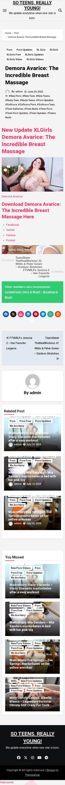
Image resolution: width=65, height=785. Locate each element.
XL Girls (41, 49)
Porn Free (25, 421)
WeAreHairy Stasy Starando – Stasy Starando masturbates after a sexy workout (29, 436)
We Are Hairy (17, 426)
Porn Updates (24, 49)
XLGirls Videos (35, 59)
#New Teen (28, 96)
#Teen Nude (31, 108)
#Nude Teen (12, 100)
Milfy (14, 681)
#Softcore (11, 104)
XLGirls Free (14, 54)
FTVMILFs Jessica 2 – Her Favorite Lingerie (36, 273)
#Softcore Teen (46, 104)
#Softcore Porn (27, 104)
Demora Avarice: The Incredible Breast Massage (32, 75)
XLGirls (54, 49)
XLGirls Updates (34, 54)
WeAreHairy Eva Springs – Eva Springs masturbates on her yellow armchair (29, 515)
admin (19, 91)
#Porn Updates (44, 100)
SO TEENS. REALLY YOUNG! (32, 5)
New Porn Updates (31, 681)
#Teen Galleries (14, 108)
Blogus (50, 770)
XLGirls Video (14, 59)
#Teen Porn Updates (16, 113)
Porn (9, 49)
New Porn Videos (21, 568)
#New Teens (43, 96)
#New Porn (15, 96)
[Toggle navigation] (4, 10)
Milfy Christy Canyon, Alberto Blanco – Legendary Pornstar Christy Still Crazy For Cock (31, 701)
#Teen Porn (45, 108)
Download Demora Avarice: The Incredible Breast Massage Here (31, 210)
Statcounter (7, 782)
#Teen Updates (37, 113)
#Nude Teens (27, 100)
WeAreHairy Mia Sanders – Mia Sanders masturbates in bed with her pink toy (32, 476)
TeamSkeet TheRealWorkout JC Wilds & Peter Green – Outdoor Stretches (29, 262)
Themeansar (32, 775)
